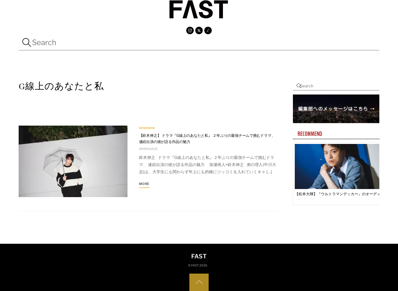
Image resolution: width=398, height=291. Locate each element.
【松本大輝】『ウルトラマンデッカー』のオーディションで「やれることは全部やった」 (340, 194)
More (144, 184)
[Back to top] (199, 282)
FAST (195, 265)
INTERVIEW (147, 128)
